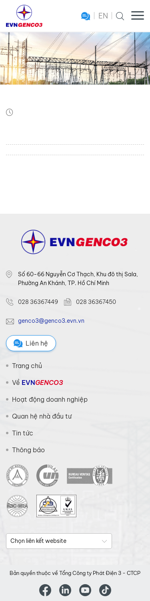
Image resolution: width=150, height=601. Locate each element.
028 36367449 (38, 302)
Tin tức (22, 433)
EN (103, 15)
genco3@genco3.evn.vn (51, 320)
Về (37, 382)
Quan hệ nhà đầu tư (42, 416)
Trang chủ (27, 366)
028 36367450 (96, 302)
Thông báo (28, 450)
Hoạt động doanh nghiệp (50, 399)
